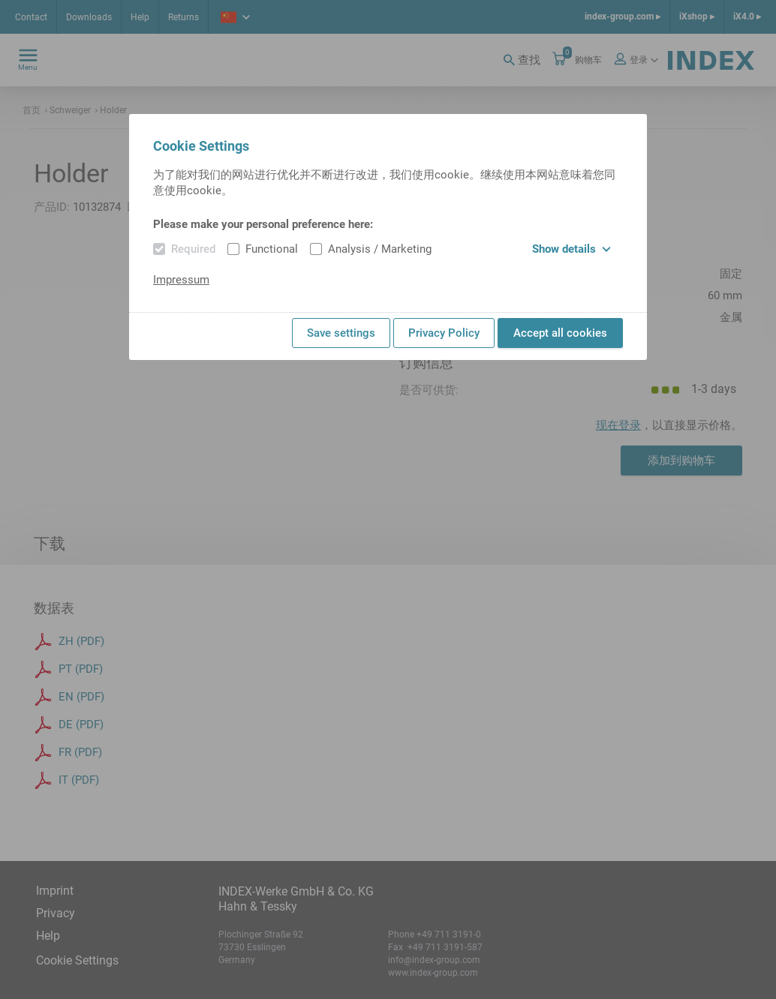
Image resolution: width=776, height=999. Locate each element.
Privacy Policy (444, 333)
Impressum (181, 279)
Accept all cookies (560, 333)
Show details (571, 249)
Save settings (341, 333)
